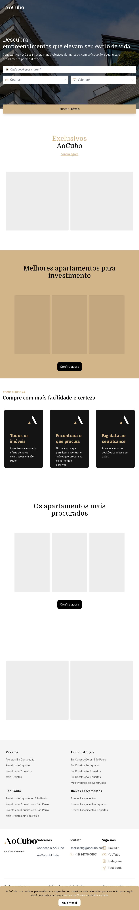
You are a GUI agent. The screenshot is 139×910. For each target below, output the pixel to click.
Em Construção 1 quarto (85, 765)
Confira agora (69, 154)
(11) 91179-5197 (86, 854)
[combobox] (72, 69)
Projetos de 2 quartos (19, 771)
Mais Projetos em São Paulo (22, 815)
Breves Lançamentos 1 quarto (88, 804)
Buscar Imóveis (69, 109)
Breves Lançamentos (83, 798)
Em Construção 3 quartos (86, 776)
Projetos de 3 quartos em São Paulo (27, 810)
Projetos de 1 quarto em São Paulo (26, 798)
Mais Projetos (14, 776)
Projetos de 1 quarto (18, 765)
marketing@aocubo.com (87, 848)
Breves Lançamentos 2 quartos (89, 810)
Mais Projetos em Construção (88, 782)
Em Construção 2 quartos (86, 771)
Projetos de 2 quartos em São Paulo (27, 804)
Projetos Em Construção (20, 759)
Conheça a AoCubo (50, 848)
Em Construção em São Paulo (88, 759)
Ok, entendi (69, 902)
